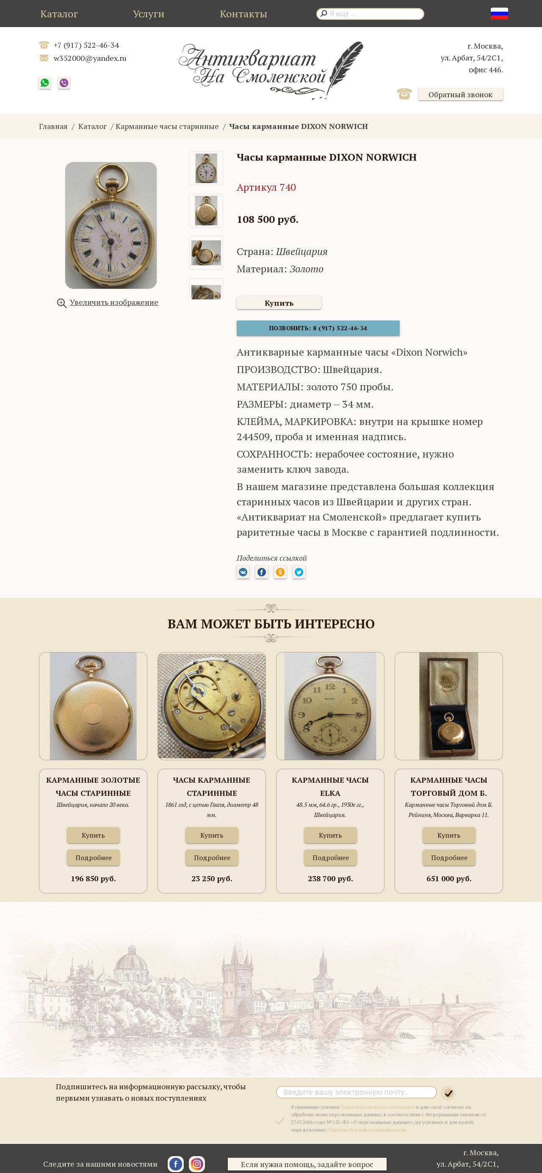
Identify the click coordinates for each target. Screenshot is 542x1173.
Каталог (59, 13)
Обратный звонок (460, 94)
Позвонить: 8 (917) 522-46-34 (300, 332)
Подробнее (93, 861)
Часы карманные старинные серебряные (211, 791)
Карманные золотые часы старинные (93, 791)
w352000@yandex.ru (90, 58)
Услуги (149, 13)
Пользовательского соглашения (377, 1111)
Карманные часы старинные (167, 126)
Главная (53, 126)
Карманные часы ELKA (330, 791)
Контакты (244, 13)
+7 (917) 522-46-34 (86, 45)
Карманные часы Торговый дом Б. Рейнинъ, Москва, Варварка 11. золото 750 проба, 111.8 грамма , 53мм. (449, 791)
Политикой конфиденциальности (366, 1134)
